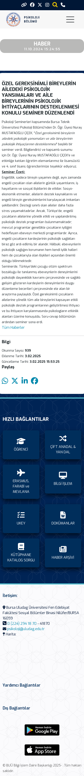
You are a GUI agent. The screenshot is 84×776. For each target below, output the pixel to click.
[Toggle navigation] (70, 19)
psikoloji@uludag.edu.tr (26, 629)
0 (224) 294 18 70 (22, 623)
